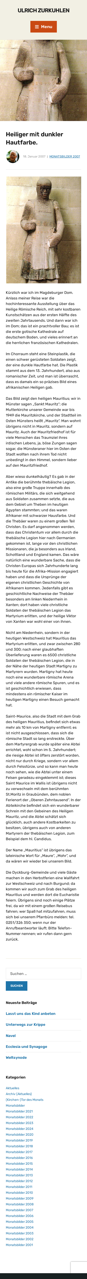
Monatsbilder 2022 (19, 1117)
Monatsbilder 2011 (19, 1187)
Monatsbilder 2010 (19, 1193)
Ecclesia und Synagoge (26, 1046)
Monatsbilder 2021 (19, 1111)
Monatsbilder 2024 (19, 1129)
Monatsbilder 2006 (19, 1216)
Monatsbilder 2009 (19, 1198)
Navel (11, 1035)
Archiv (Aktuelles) (19, 1094)
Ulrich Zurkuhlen (43, 10)
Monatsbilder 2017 (19, 1152)
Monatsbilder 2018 (19, 1146)
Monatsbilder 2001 (19, 1245)
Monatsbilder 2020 (19, 1135)
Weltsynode (16, 1057)
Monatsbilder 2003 (19, 1233)
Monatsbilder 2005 (19, 1222)
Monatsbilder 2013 (19, 1175)
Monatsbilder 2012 (19, 1181)
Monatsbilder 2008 (20, 1204)
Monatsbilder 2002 (19, 1239)
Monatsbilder (15, 1106)
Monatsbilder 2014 (19, 1169)
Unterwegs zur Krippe (25, 1024)
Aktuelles (12, 1088)
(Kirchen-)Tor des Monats (24, 1100)
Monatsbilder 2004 (20, 1228)
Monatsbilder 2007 (64, 156)
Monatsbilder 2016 (19, 1158)
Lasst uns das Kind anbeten (30, 1013)
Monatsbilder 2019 (19, 1140)
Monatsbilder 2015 (19, 1164)
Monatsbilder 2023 (19, 1123)
